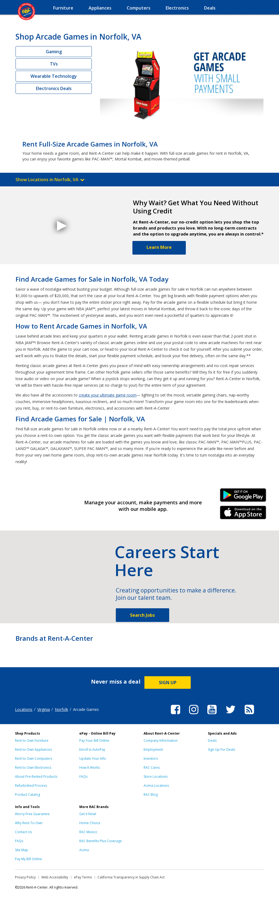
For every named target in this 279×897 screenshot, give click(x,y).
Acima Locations (156, 785)
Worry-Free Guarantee (32, 814)
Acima (84, 850)
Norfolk (61, 709)
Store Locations (156, 776)
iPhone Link (243, 514)
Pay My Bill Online (28, 859)
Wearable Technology (54, 76)
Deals (212, 740)
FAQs (83, 776)
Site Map (21, 850)
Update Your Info (92, 758)
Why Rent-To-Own (29, 823)
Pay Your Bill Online (94, 740)
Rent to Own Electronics (33, 767)
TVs (54, 64)
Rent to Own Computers (33, 758)
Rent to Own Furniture (31, 740)
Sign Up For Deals (221, 749)
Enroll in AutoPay (92, 749)
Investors (151, 758)
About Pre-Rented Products (36, 776)
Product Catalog (27, 794)
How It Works (89, 767)
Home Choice (89, 823)
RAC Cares (152, 767)
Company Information (161, 740)
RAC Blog (151, 794)
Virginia (43, 709)
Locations (23, 709)
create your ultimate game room (108, 395)
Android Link (243, 497)
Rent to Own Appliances (33, 749)
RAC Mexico (88, 832)
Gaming (54, 52)
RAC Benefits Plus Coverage (100, 841)
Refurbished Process (31, 785)
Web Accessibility (54, 877)
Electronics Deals (54, 88)
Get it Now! (87, 814)
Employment (153, 749)
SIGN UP (168, 683)
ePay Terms (83, 877)
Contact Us (23, 832)
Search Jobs (142, 615)
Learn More (159, 247)
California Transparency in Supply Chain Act (131, 877)
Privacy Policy (25, 877)
